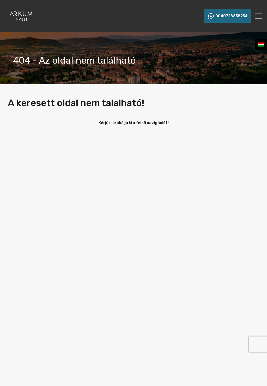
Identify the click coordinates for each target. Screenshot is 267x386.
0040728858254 (231, 16)
